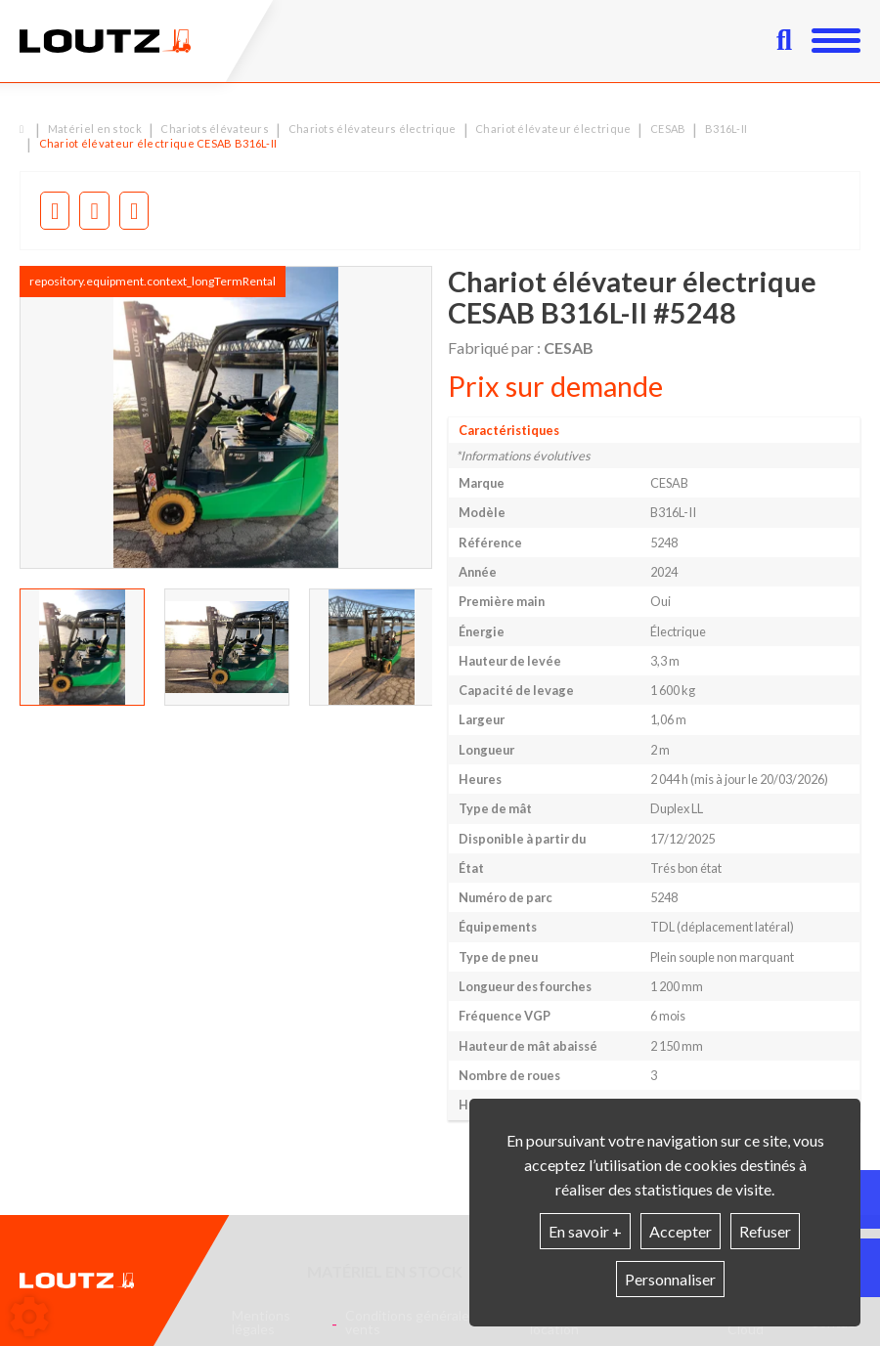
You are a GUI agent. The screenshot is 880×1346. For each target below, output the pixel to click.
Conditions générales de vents (420, 1322)
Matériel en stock (384, 1272)
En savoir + (585, 1231)
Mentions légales (261, 1322)
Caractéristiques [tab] (509, 431)
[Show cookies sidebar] (29, 1316)
